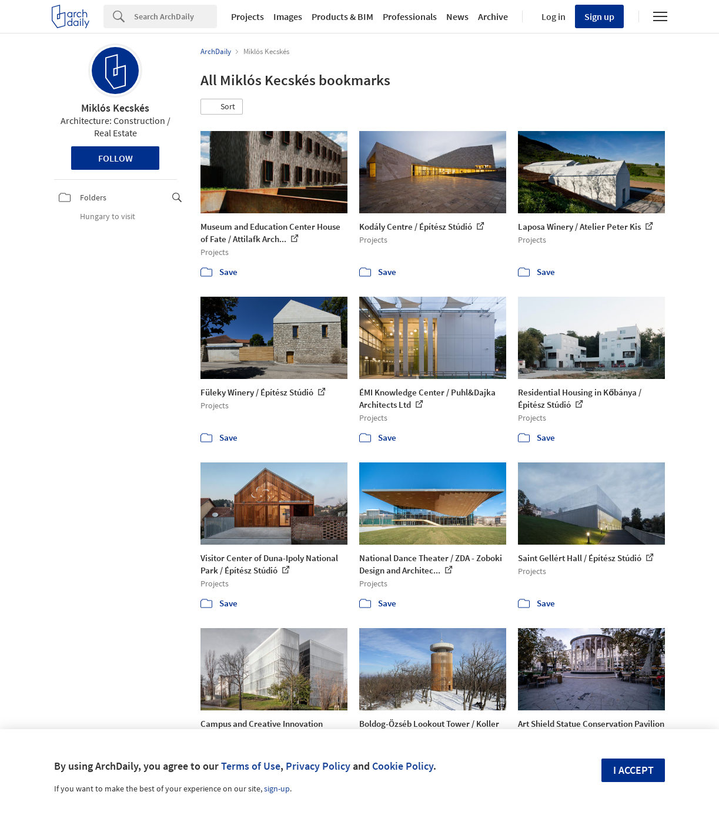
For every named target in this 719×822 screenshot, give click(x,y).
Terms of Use (250, 766)
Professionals (410, 16)
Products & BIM (342, 16)
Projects (247, 16)
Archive (493, 16)
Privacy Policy (318, 766)
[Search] (175, 16)
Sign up (599, 16)
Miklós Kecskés (115, 108)
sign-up (277, 788)
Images (287, 16)
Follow (115, 158)
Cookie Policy (402, 766)
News (457, 16)
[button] (221, 107)
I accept (633, 770)
